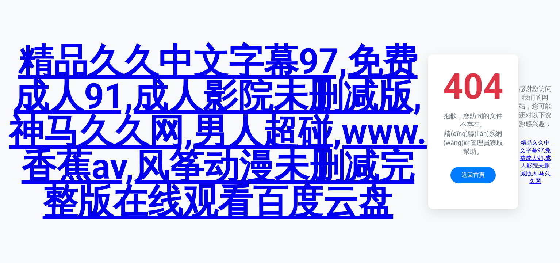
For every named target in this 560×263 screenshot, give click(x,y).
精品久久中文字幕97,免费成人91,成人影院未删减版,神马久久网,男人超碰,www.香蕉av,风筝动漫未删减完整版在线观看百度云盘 (218, 131)
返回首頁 (473, 174)
